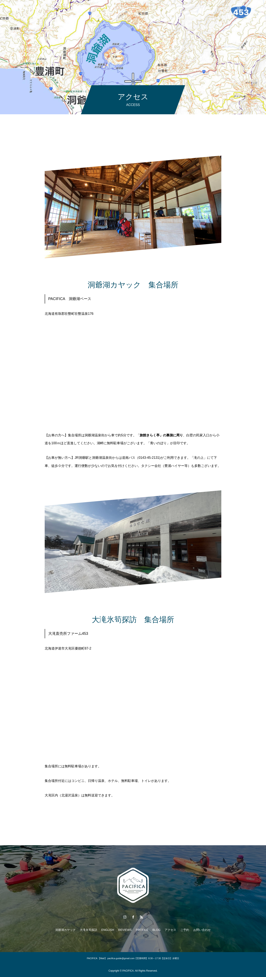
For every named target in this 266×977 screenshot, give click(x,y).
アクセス (179, 8)
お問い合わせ (218, 8)
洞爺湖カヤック (49, 8)
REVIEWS (121, 8)
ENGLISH (99, 8)
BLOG (161, 8)
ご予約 (197, 8)
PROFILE (142, 8)
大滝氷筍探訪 (76, 8)
